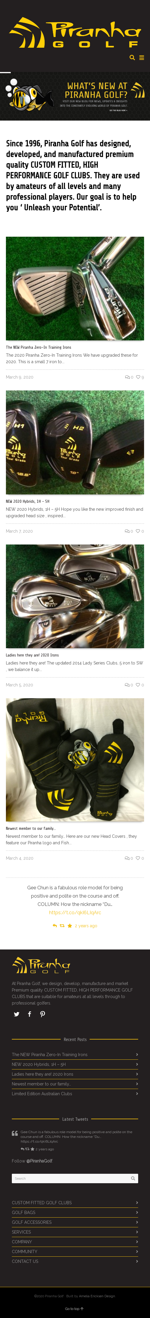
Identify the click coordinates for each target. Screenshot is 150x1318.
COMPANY (22, 1241)
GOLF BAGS (23, 1212)
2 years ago (86, 925)
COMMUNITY (24, 1251)
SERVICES (21, 1232)
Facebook (29, 1014)
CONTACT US (25, 1261)
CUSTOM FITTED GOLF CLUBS (42, 1202)
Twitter (16, 1014)
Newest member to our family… (31, 828)
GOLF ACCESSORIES (31, 1222)
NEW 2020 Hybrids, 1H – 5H (27, 501)
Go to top (74, 1309)
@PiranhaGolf (39, 1161)
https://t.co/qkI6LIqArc (75, 912)
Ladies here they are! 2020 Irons (32, 655)
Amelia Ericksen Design (97, 1296)
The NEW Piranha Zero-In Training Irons (38, 347)
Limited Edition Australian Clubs (42, 1093)
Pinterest (42, 1014)
